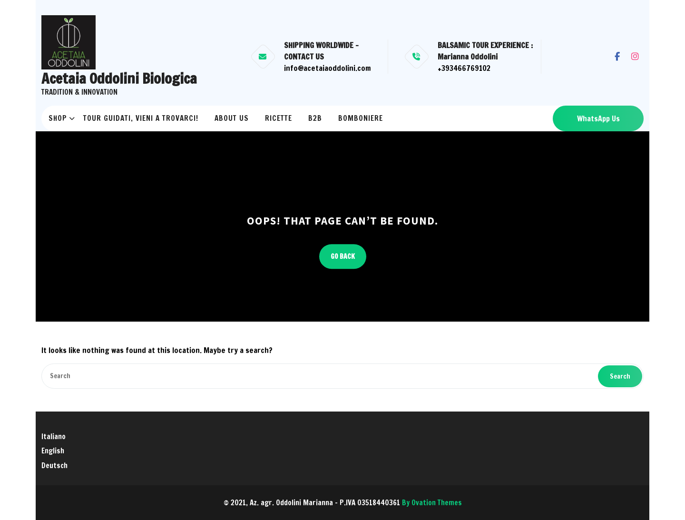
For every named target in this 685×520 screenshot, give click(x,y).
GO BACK (343, 256)
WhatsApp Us (598, 118)
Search (620, 376)
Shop (58, 118)
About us (232, 118)
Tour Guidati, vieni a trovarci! (140, 118)
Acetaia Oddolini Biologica (119, 78)
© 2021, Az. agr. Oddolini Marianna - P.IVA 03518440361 (343, 503)
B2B (315, 118)
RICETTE (278, 118)
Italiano (53, 437)
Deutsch (54, 466)
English (52, 451)
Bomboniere (360, 118)
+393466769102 (464, 68)
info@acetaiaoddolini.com (327, 68)
